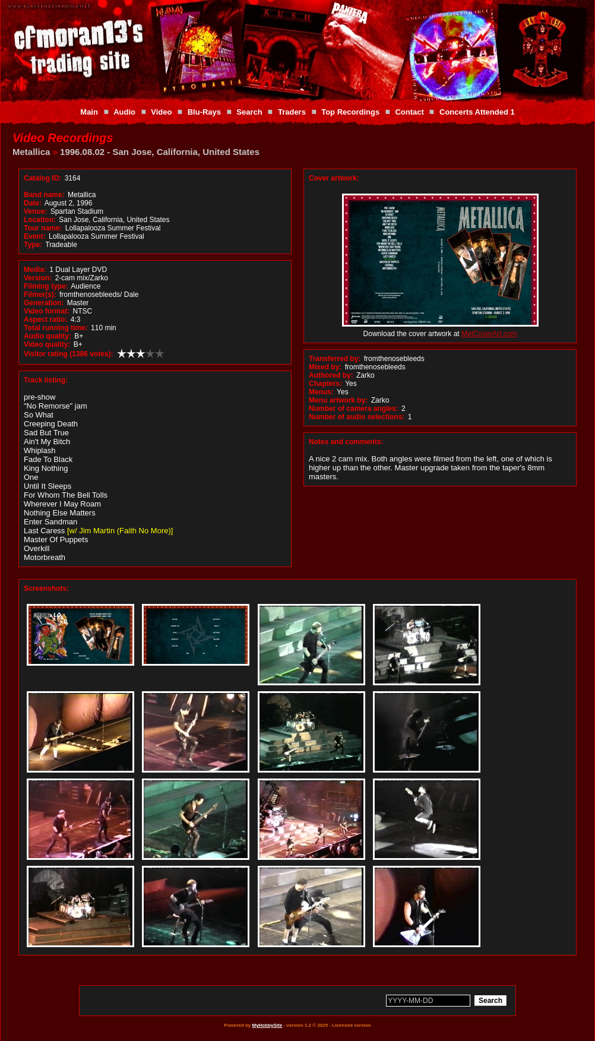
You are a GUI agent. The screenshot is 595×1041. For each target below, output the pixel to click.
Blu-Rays (204, 111)
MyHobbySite (267, 1025)
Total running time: (56, 328)
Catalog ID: (42, 178)
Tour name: (43, 228)
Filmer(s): (40, 294)
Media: (35, 269)
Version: (38, 278)
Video (161, 111)
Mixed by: (325, 367)
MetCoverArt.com (489, 334)
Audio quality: (47, 336)
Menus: (321, 392)
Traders (292, 111)
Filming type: (46, 286)
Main (89, 111)
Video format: (46, 311)
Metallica (31, 152)
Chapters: (325, 383)
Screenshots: (46, 588)
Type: (33, 245)
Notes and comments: (346, 442)
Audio (124, 111)
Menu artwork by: (338, 400)
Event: (35, 236)
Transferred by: (334, 359)
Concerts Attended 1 (477, 111)
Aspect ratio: (45, 319)
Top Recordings (350, 111)
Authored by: (331, 375)
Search (249, 111)
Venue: (35, 211)
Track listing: (46, 380)
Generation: (44, 303)
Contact (409, 111)
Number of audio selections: (356, 417)
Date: (33, 203)
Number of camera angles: (353, 408)
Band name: (44, 195)
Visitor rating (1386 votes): (68, 354)
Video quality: (47, 344)
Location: (40, 220)
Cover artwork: (334, 178)
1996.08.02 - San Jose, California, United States (159, 152)
